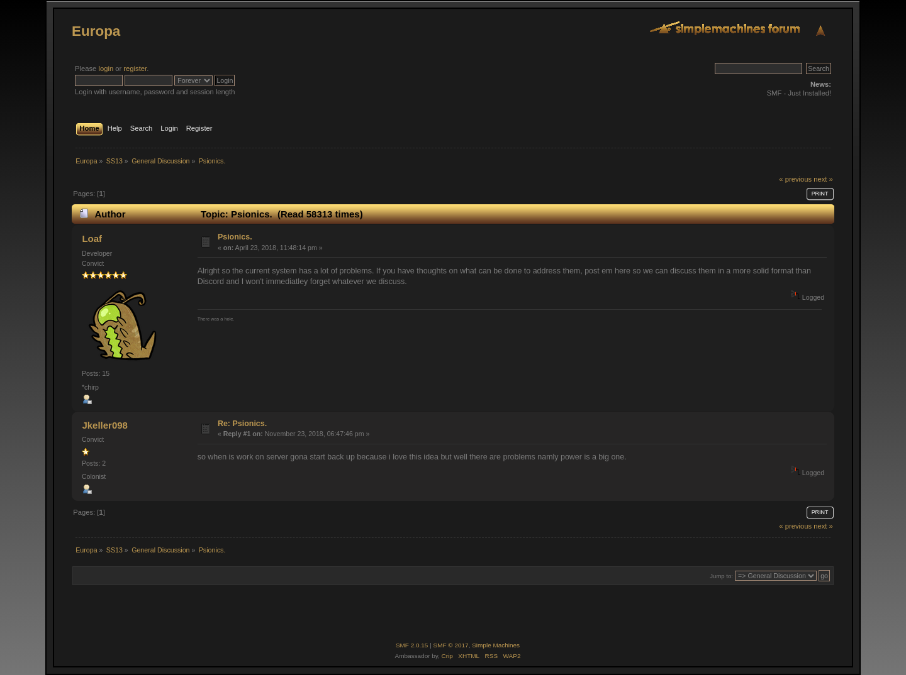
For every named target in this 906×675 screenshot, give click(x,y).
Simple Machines (496, 645)
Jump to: (721, 576)
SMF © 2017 (451, 645)
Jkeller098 (104, 425)
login (105, 68)
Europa (96, 31)
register (135, 68)
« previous (795, 179)
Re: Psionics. (242, 423)
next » (823, 179)
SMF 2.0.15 (412, 645)
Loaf (92, 238)
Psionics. (235, 237)
